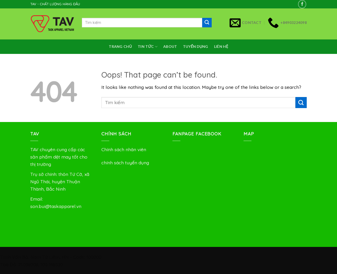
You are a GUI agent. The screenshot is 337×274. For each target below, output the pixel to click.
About (170, 46)
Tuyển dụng (195, 46)
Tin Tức (147, 46)
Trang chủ (120, 46)
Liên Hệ (221, 46)
